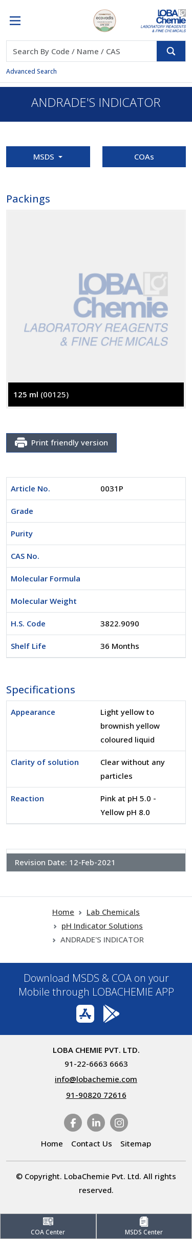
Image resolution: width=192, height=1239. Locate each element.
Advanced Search (31, 71)
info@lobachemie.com (96, 1079)
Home (63, 912)
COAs (144, 156)
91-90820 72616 (96, 1095)
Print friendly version (61, 443)
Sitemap (135, 1143)
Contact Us (91, 1143)
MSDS (44, 156)
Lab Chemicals (113, 912)
